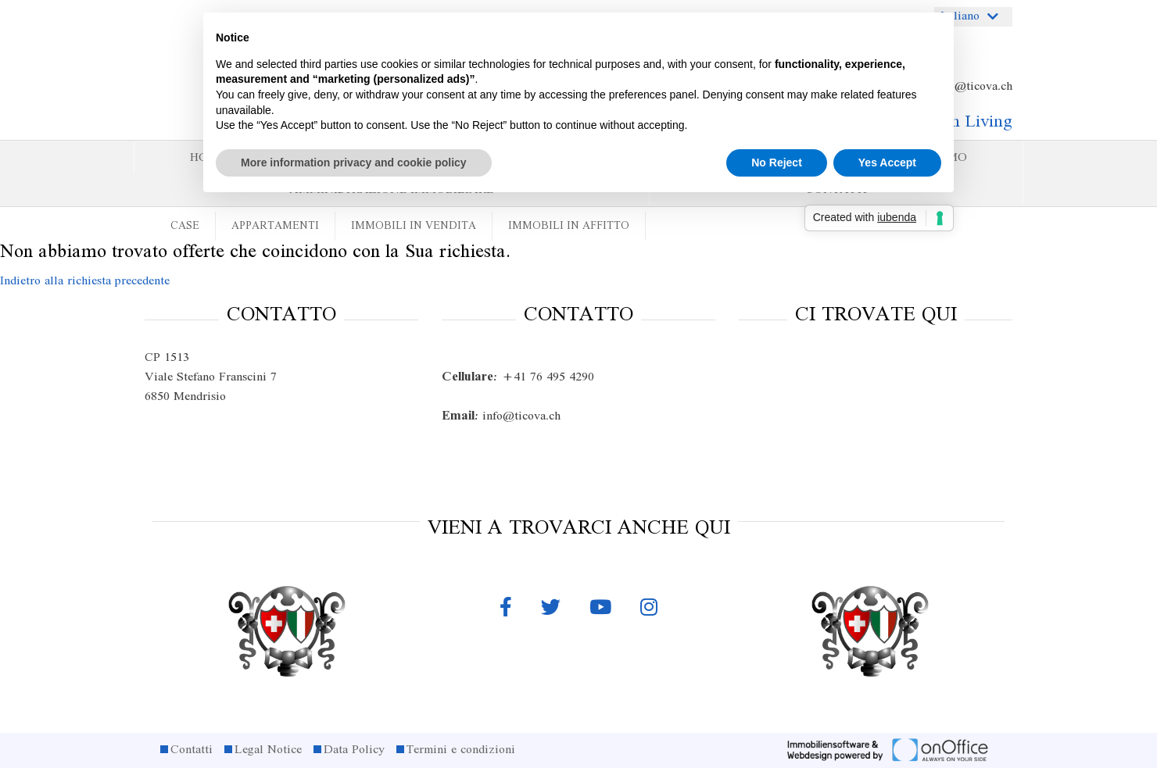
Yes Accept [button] (887, 162)
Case (184, 226)
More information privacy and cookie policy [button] (354, 162)
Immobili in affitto (568, 226)
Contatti (191, 750)
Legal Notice (268, 750)
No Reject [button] (776, 162)
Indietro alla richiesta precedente (85, 281)
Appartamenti (275, 226)
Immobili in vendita (413, 226)
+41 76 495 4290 (518, 377)
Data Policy (354, 750)
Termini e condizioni (461, 750)
